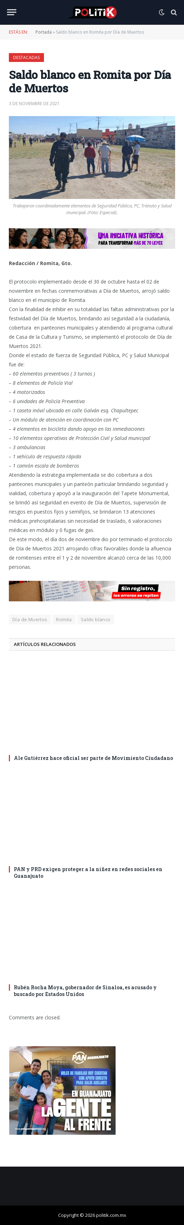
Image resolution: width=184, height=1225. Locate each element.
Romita (64, 619)
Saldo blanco (96, 619)
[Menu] (11, 12)
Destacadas (26, 58)
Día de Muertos (29, 619)
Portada (43, 32)
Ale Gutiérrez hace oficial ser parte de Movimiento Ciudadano (93, 758)
